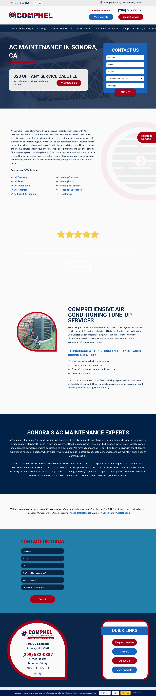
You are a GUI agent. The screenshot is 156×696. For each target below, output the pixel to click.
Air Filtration (20, 189)
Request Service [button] (131, 17)
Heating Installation (70, 185)
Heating (41, 28)
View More (78, 267)
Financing (137, 28)
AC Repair (19, 181)
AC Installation (22, 185)
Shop (126, 28)
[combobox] (125, 78)
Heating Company (69, 177)
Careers (124, 651)
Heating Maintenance (71, 189)
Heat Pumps (66, 194)
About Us (124, 660)
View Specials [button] (101, 17)
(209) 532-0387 (129, 10)
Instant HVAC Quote (107, 28)
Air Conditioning (21, 28)
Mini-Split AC (85, 28)
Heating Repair (67, 181)
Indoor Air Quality (61, 28)
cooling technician (95, 331)
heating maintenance (80, 512)
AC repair (105, 512)
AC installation (122, 512)
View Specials (69, 82)
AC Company (20, 177)
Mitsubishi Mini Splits (25, 194)
